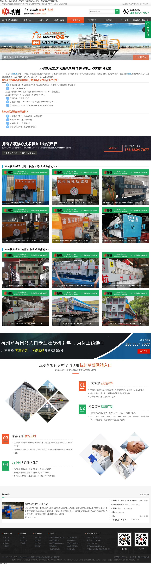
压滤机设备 (59, 20)
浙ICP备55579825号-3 (121, 557)
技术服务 (6, 546)
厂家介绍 (6, 537)
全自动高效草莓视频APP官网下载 (108, 505)
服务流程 (38, 540)
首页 (16, 57)
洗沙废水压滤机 (72, 537)
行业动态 (22, 537)
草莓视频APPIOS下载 (56, 543)
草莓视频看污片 (54, 540)
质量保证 (38, 546)
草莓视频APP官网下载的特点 (106, 509)
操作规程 (92, 20)
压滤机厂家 (43, 20)
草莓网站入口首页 (10, 20)
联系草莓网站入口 (135, 4)
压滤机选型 (75, 20)
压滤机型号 (15, 74)
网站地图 (145, 4)
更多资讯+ (144, 495)
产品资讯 (124, 20)
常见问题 (22, 543)
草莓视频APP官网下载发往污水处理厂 (110, 512)
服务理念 (38, 543)
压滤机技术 (23, 540)
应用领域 (6, 543)
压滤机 (129, 74)
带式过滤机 (71, 549)
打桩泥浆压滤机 (54, 549)
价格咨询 (143, 351)
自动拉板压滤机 (72, 546)
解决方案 (38, 537)
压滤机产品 (26, 20)
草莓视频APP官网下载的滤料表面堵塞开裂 (111, 501)
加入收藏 (125, 4)
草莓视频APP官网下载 (56, 537)
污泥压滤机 (53, 546)
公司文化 (6, 540)
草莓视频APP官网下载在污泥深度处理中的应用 (113, 520)
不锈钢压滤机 (71, 540)
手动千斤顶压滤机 (73, 543)
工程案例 (108, 20)
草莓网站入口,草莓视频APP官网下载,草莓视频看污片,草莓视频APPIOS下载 (29, 1)
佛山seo (140, 557)
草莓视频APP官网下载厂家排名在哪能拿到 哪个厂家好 (116, 516)
